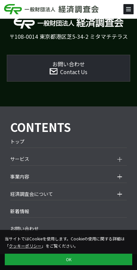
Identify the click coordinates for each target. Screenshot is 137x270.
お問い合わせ (24, 228)
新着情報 (19, 211)
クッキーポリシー (25, 246)
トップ (17, 141)
